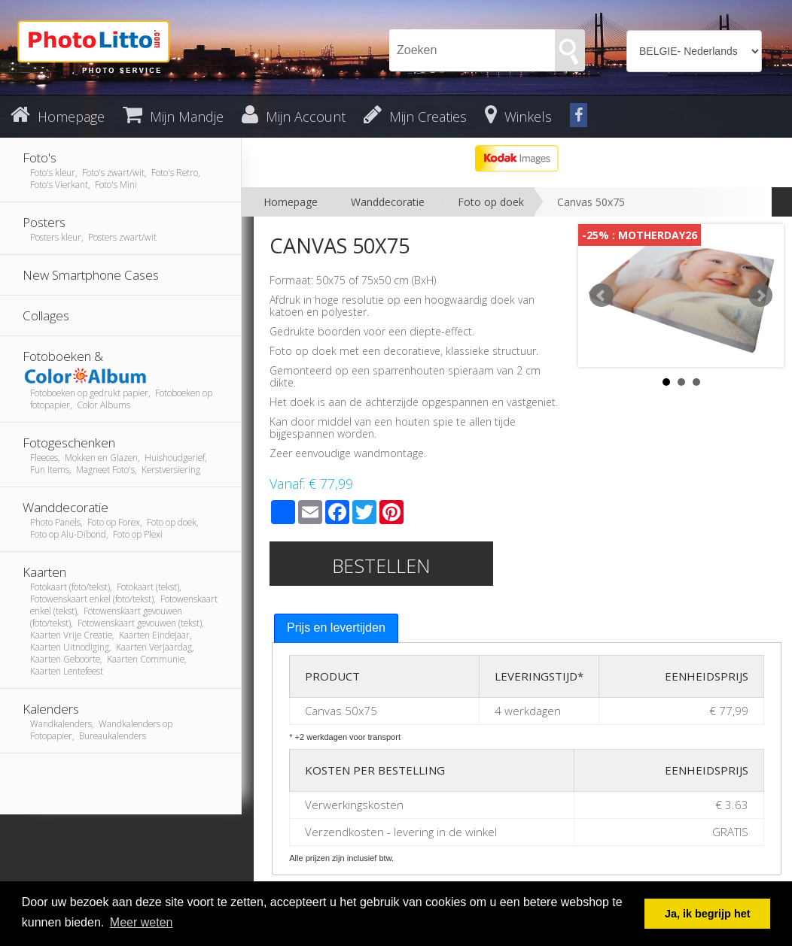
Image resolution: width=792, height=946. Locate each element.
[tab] (336, 628)
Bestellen (381, 565)
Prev (601, 295)
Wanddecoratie (388, 202)
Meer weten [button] (141, 922)
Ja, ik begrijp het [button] (708, 914)
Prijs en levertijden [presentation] (336, 627)
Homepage (290, 202)
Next (760, 295)
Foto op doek (491, 202)
